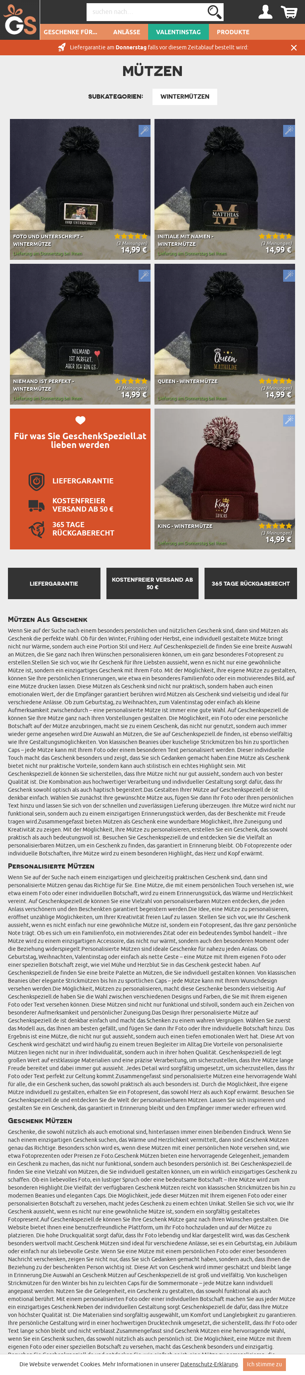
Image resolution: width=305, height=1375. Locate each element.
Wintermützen (184, 96)
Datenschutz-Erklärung (209, 1364)
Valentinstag (178, 33)
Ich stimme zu (264, 1364)
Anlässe (126, 33)
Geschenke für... (70, 33)
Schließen (294, 47)
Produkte (233, 33)
